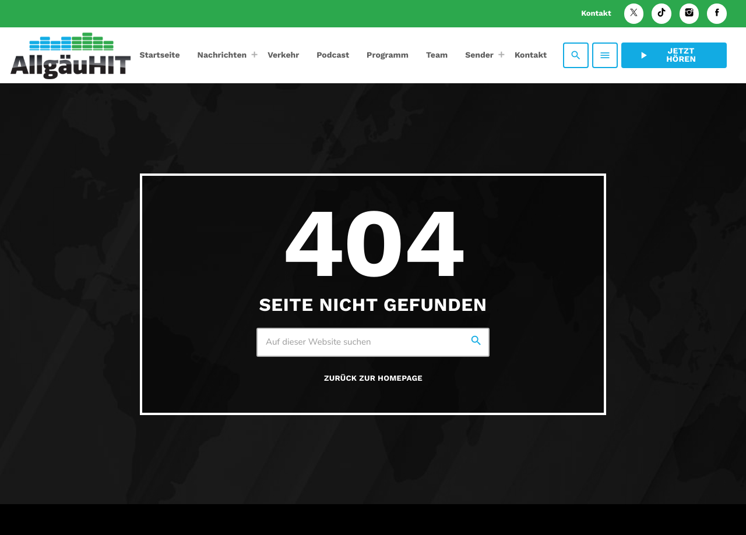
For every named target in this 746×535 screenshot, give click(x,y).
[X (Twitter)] (634, 13)
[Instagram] (689, 13)
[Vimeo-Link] (70, 55)
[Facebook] (717, 13)
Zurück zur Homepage (373, 378)
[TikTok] (661, 13)
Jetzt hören (667, 55)
